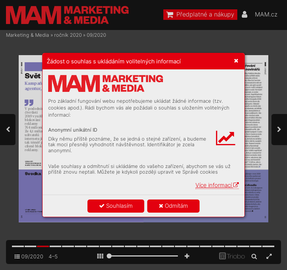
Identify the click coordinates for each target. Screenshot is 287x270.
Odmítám (173, 205)
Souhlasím (116, 205)
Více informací (217, 185)
